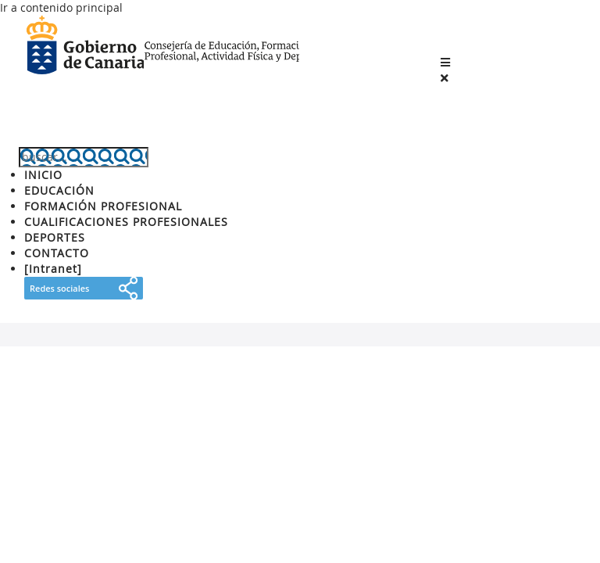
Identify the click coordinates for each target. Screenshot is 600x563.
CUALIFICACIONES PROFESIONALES (126, 221)
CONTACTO (56, 253)
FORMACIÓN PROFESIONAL (103, 206)
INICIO (43, 174)
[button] (445, 62)
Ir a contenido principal (61, 7)
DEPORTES (54, 237)
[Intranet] (53, 268)
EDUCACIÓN (59, 190)
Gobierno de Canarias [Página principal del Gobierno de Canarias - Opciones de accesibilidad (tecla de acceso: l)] (85, 46)
